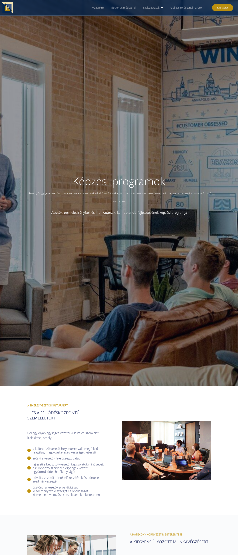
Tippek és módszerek (123, 8)
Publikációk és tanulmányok (186, 8)
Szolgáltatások (153, 8)
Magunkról (98, 8)
